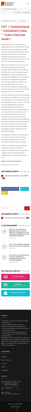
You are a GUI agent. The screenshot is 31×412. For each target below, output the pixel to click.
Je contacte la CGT (15, 293)
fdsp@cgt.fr (7, 392)
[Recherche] (12, 207)
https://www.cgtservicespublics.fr (12, 394)
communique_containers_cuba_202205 (16, 176)
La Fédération (5, 370)
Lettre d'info (15, 277)
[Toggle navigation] (27, 4)
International (26, 12)
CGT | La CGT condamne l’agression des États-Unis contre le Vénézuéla (19, 245)
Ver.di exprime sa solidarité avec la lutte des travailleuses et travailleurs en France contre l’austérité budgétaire (19, 257)
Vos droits (4, 363)
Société (19, 12)
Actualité (3, 356)
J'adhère (15, 285)
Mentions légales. (15, 406)
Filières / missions (6, 360)
